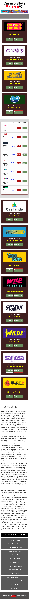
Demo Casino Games (14, 540)
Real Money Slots (15, 585)
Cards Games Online (14, 559)
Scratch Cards (14, 573)
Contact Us (14, 588)
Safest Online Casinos (14, 570)
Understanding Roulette (15, 547)
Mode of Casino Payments (14, 577)
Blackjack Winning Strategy (14, 566)
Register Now (18, 39)
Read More (10, 39)
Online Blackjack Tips (14, 544)
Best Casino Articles (14, 555)
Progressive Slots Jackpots (14, 581)
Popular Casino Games (14, 551)
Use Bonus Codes (14, 562)
